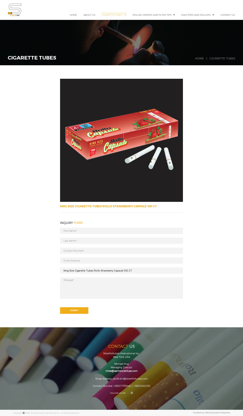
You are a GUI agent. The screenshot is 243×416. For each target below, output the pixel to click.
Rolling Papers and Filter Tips (152, 14)
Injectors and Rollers (196, 14)
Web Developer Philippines (217, 412)
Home (73, 14)
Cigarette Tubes (112, 14)
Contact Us (228, 14)
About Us (89, 14)
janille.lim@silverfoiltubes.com (130, 379)
